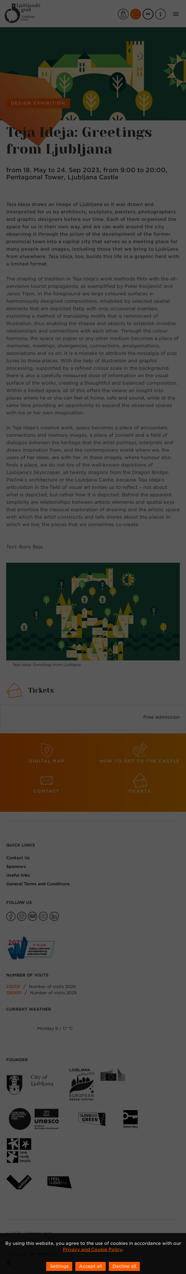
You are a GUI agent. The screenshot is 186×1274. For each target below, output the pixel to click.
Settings (59, 1266)
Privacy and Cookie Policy (92, 1249)
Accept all (90, 1266)
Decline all (124, 1266)
